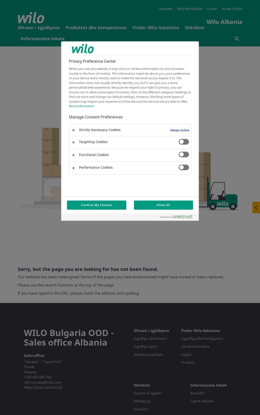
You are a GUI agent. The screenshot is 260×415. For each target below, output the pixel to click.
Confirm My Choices (96, 205)
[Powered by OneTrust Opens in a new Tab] (178, 218)
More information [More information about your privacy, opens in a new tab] (81, 106)
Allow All (163, 205)
